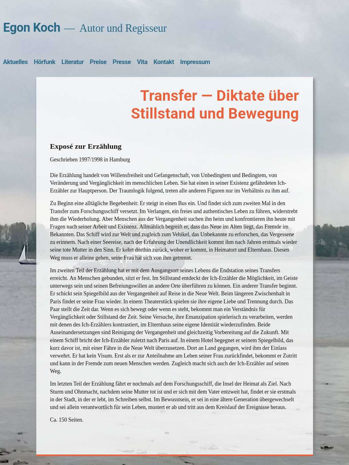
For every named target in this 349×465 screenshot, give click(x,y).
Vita (142, 62)
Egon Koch (31, 27)
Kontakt (163, 62)
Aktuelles (15, 62)
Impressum (195, 62)
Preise (98, 62)
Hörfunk (44, 62)
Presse (122, 62)
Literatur (72, 62)
